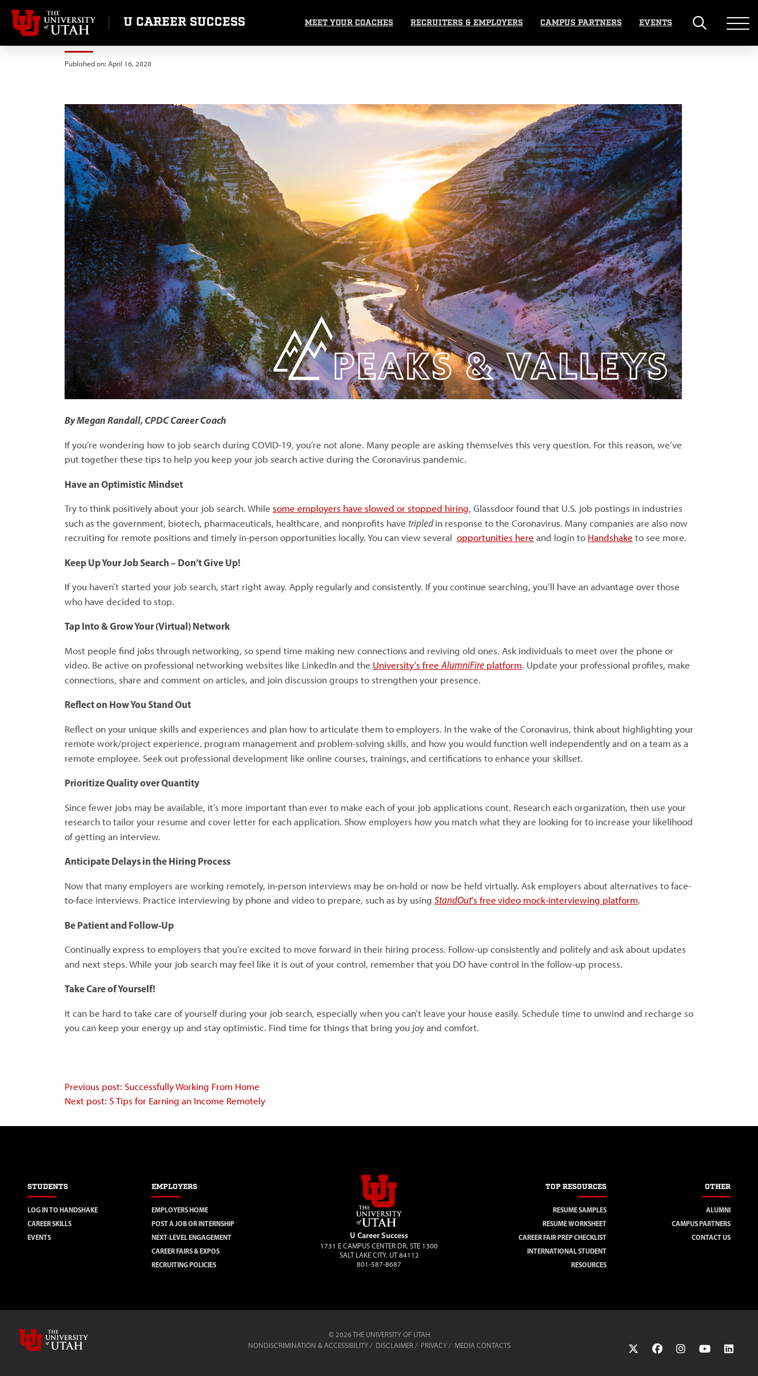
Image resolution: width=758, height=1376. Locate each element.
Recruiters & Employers (466, 23)
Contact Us (711, 1237)
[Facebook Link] (657, 1349)
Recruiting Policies (183, 1264)
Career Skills (49, 1223)
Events (655, 23)
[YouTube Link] (705, 1349)
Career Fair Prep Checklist (562, 1237)
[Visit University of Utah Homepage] (54, 23)
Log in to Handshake (62, 1210)
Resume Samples (580, 1210)
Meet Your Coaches (349, 23)
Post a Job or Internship (192, 1223)
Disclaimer (394, 1345)
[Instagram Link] (680, 1349)
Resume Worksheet (574, 1223)
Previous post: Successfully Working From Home (162, 1086)
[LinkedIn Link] (728, 1349)
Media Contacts (482, 1345)
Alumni (718, 1210)
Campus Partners (581, 23)
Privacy (434, 1345)
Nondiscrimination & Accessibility (308, 1345)
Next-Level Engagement (191, 1237)
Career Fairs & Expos (185, 1251)
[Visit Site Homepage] (379, 1224)
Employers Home (179, 1210)
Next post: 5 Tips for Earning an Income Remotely (166, 1101)
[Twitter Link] (633, 1349)
